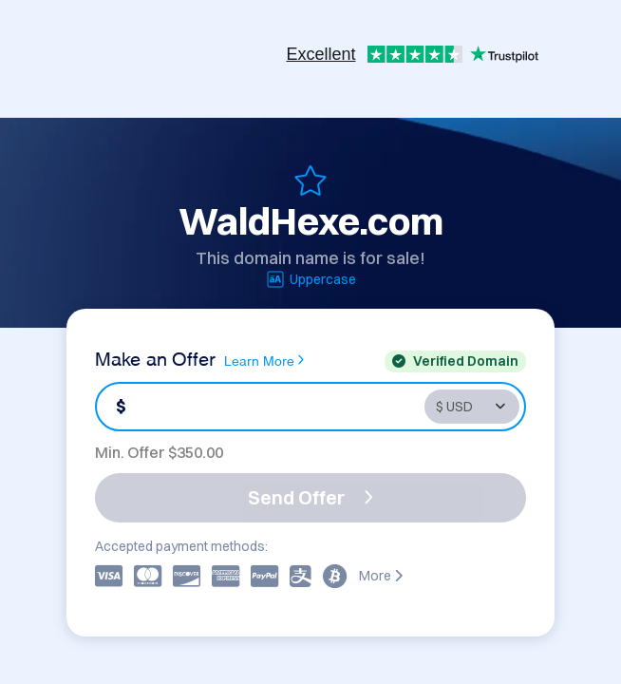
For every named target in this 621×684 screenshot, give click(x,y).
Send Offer (310, 497)
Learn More (264, 360)
